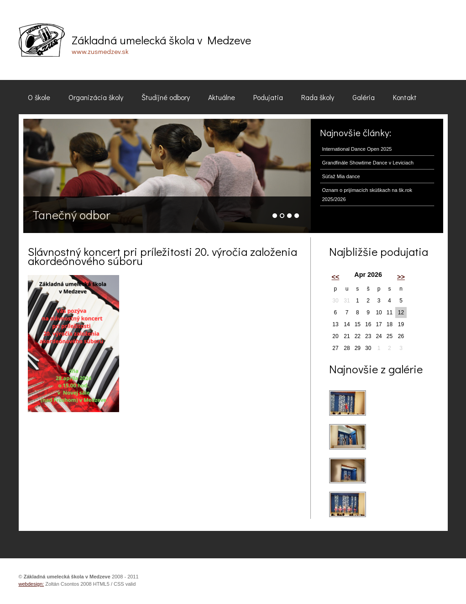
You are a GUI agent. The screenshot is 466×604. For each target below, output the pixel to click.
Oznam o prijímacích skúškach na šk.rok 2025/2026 (367, 194)
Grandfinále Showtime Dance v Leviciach (368, 162)
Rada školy (317, 97)
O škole (39, 97)
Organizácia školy (95, 97)
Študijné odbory (165, 97)
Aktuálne (221, 97)
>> (401, 277)
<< (336, 277)
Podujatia (268, 97)
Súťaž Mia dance (341, 176)
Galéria (363, 97)
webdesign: (31, 584)
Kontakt (405, 97)
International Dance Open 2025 (357, 149)
